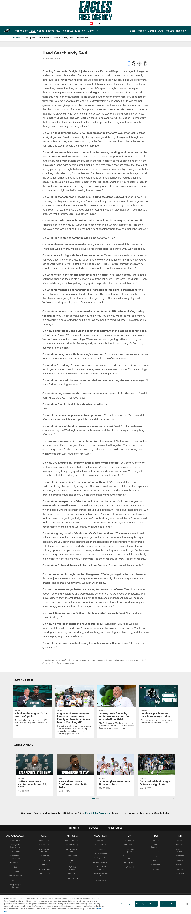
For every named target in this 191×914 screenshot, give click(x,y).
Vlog (155, 855)
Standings (179, 868)
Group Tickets (72, 855)
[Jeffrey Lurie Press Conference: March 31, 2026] (34, 775)
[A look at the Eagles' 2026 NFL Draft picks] (32, 707)
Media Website (101, 879)
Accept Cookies (168, 904)
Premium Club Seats (72, 860)
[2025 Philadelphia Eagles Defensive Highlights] (156, 773)
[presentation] (174, 799)
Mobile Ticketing (72, 845)
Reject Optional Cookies (146, 904)
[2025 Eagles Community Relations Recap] (115, 773)
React (156, 860)
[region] (95, 904)
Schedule (72, 868)
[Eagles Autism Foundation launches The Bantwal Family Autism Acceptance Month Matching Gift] (74, 711)
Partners (180, 860)
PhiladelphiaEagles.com (98, 813)
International (101, 849)
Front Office (179, 855)
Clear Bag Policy (44, 855)
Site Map (101, 840)
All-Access (155, 851)
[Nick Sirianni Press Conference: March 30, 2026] (75, 775)
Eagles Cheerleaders (101, 862)
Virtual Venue (44, 845)
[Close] (187, 904)
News (129, 836)
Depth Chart (179, 845)
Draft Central (129, 866)
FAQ (15, 866)
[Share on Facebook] (129, 65)
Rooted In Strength (15, 875)
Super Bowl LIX (101, 845)
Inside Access (155, 864)
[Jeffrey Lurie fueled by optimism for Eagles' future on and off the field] (116, 709)
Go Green (15, 871)
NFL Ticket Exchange (72, 864)
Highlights (155, 840)
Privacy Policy (15, 879)
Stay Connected (101, 853)
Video (155, 836)
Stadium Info (44, 840)
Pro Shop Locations (101, 857)
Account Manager (72, 840)
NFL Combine (129, 845)
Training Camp (129, 862)
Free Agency (129, 840)
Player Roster (179, 840)
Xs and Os (155, 868)
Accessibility (15, 840)
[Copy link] (145, 63)
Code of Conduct (44, 873)
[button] (94, 798)
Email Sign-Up (15, 851)
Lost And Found (44, 860)
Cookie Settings (124, 904)
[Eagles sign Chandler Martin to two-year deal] (158, 706)
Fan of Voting (15, 862)
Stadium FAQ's (44, 864)
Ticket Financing (72, 873)
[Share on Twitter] (134, 65)
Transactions (179, 873)
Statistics (179, 864)
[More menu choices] (97, 31)
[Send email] (139, 65)
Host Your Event (44, 868)
